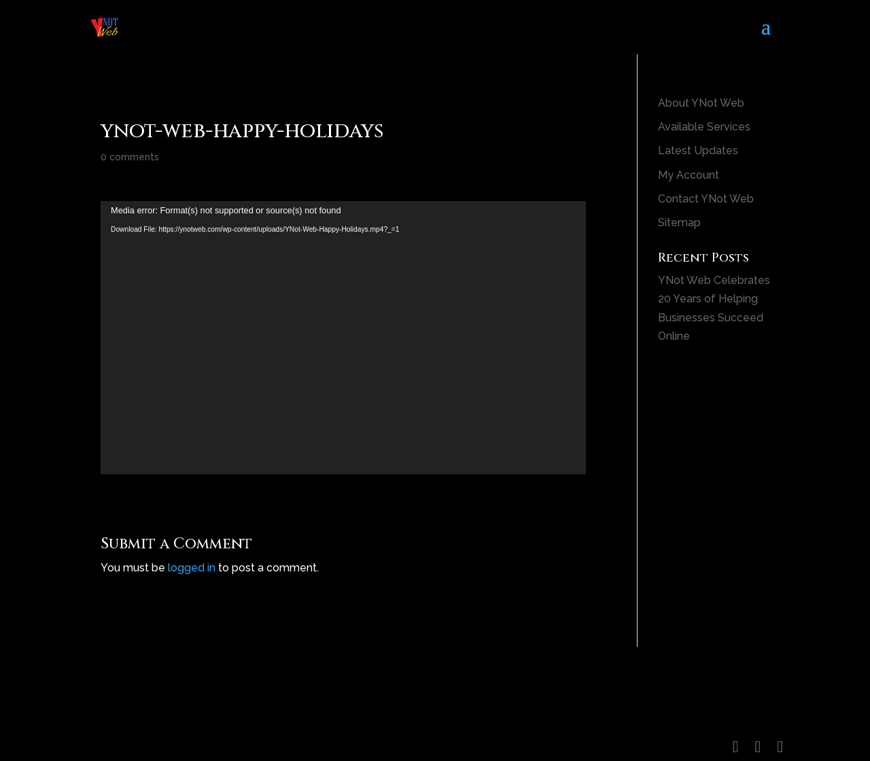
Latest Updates (698, 150)
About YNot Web (701, 102)
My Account (688, 175)
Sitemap (679, 222)
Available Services (704, 126)
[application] (343, 337)
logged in (191, 567)
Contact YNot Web (706, 198)
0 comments (130, 157)
